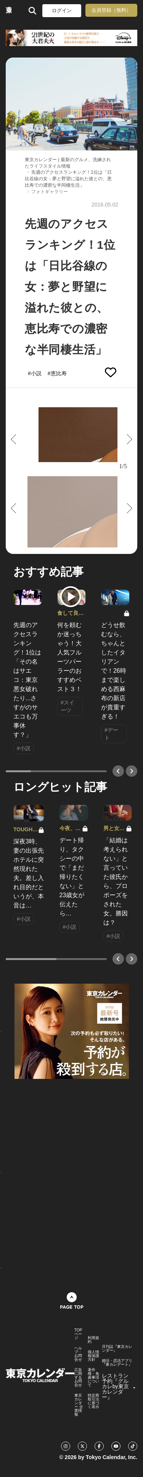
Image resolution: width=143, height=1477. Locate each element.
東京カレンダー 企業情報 (78, 1405)
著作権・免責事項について (93, 1377)
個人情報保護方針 (93, 1356)
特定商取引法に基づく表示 (93, 1401)
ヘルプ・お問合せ (78, 1354)
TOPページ (78, 1334)
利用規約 (93, 1340)
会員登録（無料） (111, 10)
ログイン (62, 10)
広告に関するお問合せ (78, 1377)
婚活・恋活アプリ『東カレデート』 (117, 1363)
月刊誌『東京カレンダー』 (117, 1348)
